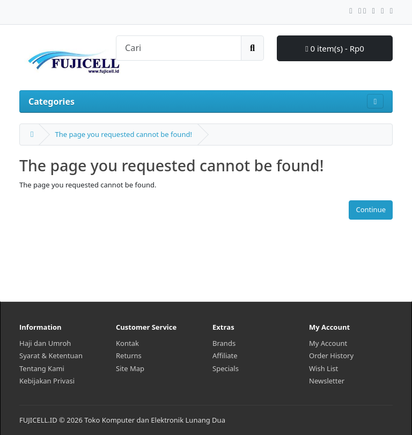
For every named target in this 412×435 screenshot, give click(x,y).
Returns (129, 355)
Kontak (127, 343)
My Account (328, 343)
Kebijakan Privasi (47, 381)
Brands (224, 343)
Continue (371, 209)
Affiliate (225, 355)
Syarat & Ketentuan (51, 355)
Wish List (323, 368)
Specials (225, 368)
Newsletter (326, 381)
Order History (331, 355)
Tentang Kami (41, 368)
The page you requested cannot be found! (123, 134)
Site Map (130, 368)
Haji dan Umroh (45, 343)
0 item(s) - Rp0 (334, 48)
